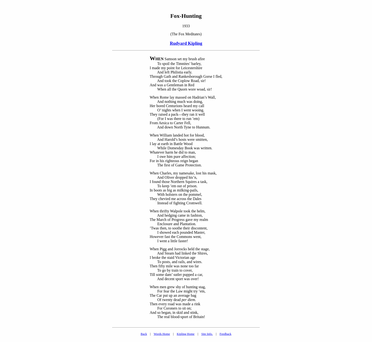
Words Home (162, 334)
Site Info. (207, 334)
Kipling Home (186, 334)
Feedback (225, 334)
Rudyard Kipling (186, 43)
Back (144, 334)
